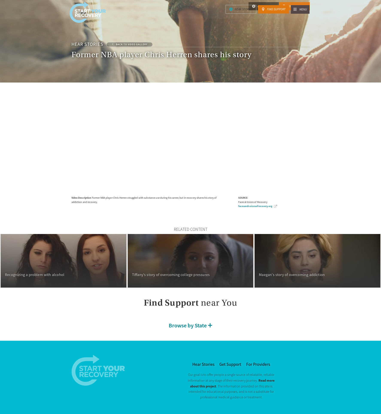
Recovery (242, 18)
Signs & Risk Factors (169, 18)
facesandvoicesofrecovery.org (255, 206)
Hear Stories (266, 6)
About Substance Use (270, 18)
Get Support (230, 364)
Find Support (297, 6)
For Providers (258, 364)
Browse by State (188, 325)
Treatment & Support (210, 18)
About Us (302, 18)
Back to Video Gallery (131, 44)
